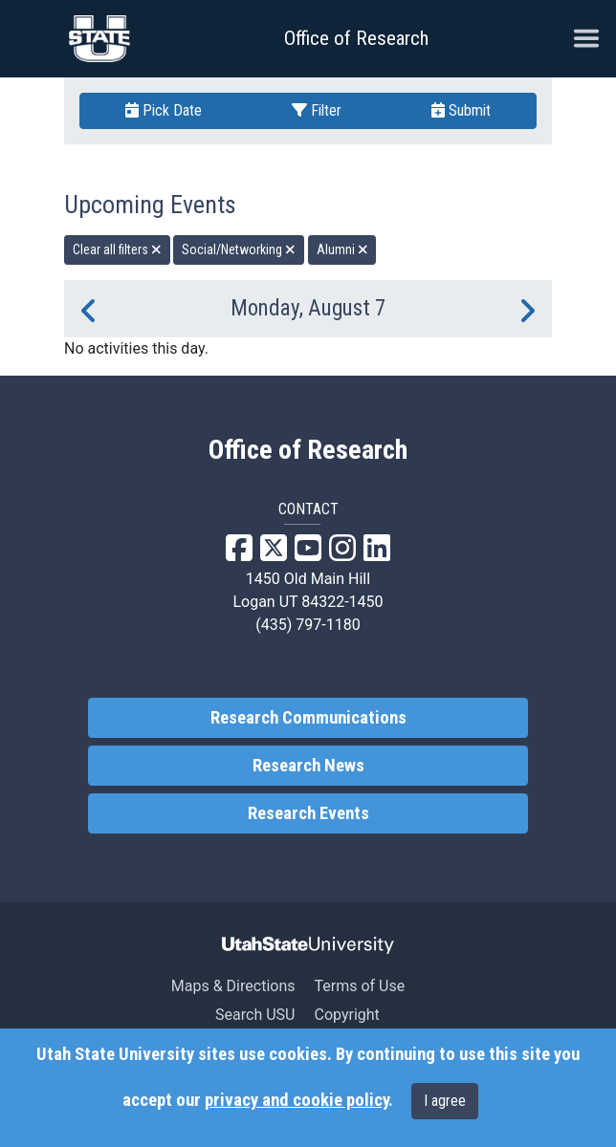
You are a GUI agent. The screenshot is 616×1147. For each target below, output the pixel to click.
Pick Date (163, 110)
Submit (461, 110)
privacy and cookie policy (296, 1100)
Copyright (346, 1015)
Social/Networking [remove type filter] (239, 249)
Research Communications (308, 717)
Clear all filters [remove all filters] (117, 249)
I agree (445, 1101)
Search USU (255, 1015)
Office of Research (356, 38)
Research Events (308, 813)
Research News (308, 765)
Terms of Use (359, 986)
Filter (316, 110)
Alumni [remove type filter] (342, 249)
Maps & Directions (233, 986)
